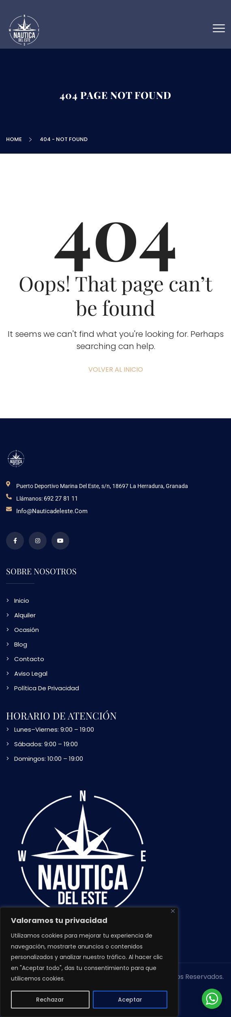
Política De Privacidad (46, 688)
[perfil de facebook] (15, 541)
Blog (20, 644)
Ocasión (26, 629)
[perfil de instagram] (38, 541)
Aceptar (130, 1000)
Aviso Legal (30, 673)
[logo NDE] (16, 458)
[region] (89, 962)
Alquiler (25, 615)
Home (15, 139)
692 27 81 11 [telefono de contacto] (61, 498)
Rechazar (50, 1000)
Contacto (29, 659)
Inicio (21, 600)
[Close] (173, 911)
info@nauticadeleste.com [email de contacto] (52, 511)
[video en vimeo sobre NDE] (60, 541)
